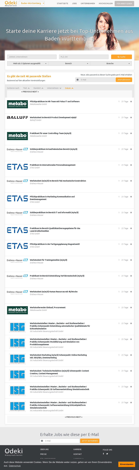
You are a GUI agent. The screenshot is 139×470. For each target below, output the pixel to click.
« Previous (26, 92)
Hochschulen (106, 3)
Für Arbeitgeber (124, 4)
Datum (69, 88)
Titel (26, 88)
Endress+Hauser (36, 152)
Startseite (62, 3)
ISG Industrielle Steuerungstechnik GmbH (46, 331)
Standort (38, 88)
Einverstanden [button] (126, 464)
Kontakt (78, 454)
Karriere (78, 449)
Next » (35, 92)
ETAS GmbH (35, 168)
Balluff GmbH (35, 120)
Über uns (44, 449)
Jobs (74, 3)
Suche (121, 57)
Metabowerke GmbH (38, 104)
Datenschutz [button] (15, 466)
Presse (43, 454)
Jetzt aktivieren (123, 80)
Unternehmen (88, 3)
